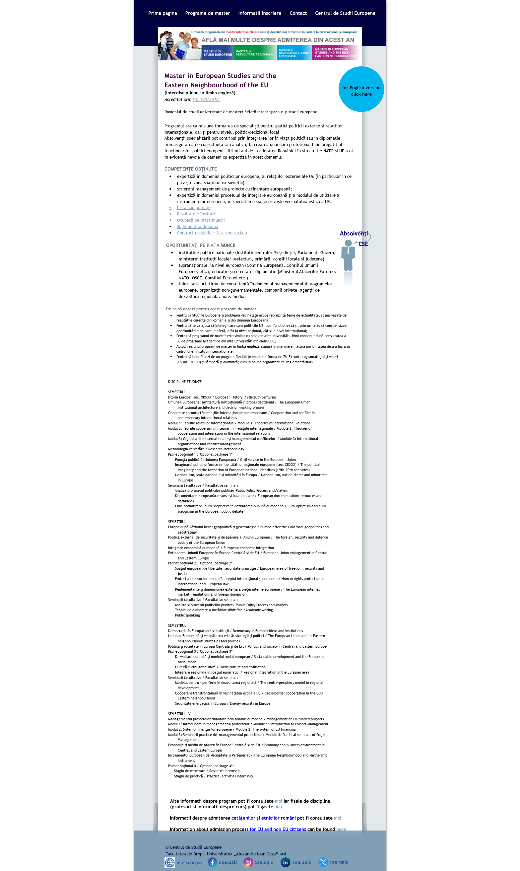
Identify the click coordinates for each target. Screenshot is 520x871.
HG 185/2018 (206, 99)
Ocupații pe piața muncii (201, 220)
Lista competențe (194, 207)
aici (278, 801)
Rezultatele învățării (197, 214)
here (341, 829)
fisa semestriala (232, 233)
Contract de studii (194, 233)
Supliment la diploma (197, 226)
